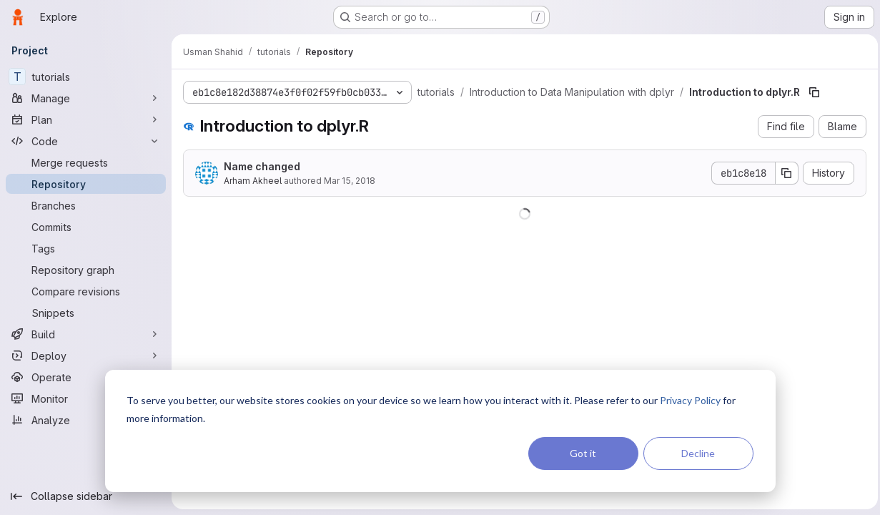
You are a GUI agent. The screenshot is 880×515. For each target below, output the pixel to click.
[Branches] (86, 205)
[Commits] (86, 227)
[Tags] (86, 248)
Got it (583, 453)
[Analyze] (86, 420)
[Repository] (86, 184)
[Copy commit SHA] (783, 173)
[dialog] (440, 431)
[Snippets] (86, 313)
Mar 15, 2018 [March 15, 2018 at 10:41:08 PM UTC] (349, 180)
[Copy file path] (814, 92)
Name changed (262, 166)
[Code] (86, 141)
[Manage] (86, 98)
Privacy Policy (690, 400)
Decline (698, 453)
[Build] (86, 334)
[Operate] (86, 377)
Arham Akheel (253, 180)
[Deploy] (86, 355)
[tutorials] (86, 77)
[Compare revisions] (86, 291)
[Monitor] (86, 398)
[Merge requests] (86, 162)
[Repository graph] (86, 270)
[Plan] (86, 119)
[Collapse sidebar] (86, 496)
